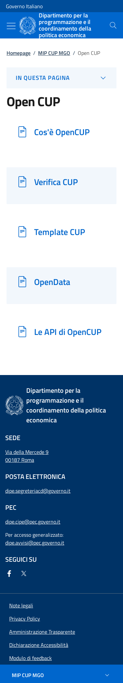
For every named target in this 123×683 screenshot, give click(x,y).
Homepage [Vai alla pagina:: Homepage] (19, 53)
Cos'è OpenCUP (62, 131)
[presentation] (113, 25)
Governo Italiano (24, 6)
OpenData (52, 281)
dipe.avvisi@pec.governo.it (34, 543)
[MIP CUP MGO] (61, 675)
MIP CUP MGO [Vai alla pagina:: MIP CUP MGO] (54, 53)
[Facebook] (10, 573)
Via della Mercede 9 (27, 452)
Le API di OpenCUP (67, 331)
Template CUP (59, 231)
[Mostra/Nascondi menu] (11, 26)
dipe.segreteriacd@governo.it (38, 491)
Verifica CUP (56, 181)
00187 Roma (19, 460)
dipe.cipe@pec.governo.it (32, 522)
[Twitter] (25, 573)
